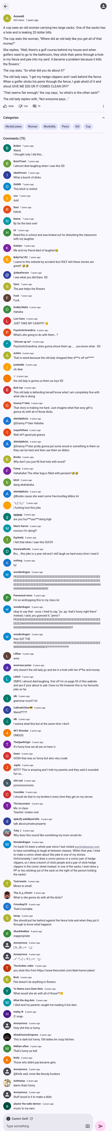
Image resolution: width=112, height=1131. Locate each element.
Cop (88, 126)
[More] (103, 106)
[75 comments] (36, 106)
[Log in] (103, 6)
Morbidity (50, 126)
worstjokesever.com (87, 846)
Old (77, 126)
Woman (32, 126)
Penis (65, 126)
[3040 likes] (8, 106)
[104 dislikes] (23, 106)
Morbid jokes (14, 126)
